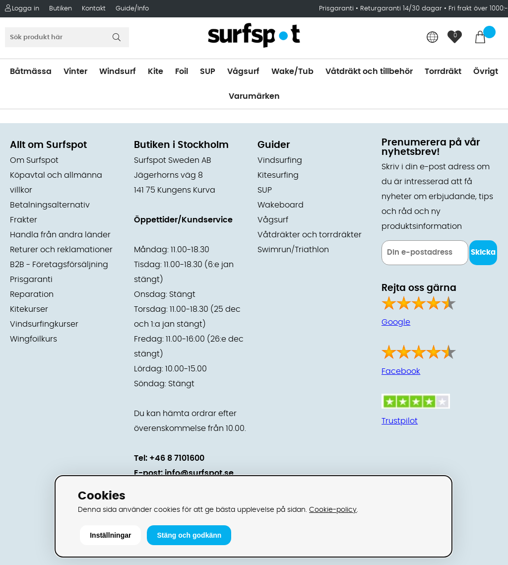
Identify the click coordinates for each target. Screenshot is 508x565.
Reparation (32, 294)
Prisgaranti (337, 8)
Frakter (23, 220)
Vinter (75, 71)
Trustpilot (399, 421)
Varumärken (254, 96)
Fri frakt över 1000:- (478, 8)
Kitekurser (29, 309)
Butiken (60, 8)
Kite (155, 71)
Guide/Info (132, 8)
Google (395, 322)
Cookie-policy (333, 509)
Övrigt (485, 71)
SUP (207, 71)
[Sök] (67, 37)
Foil (181, 71)
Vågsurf (243, 71)
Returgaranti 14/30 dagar (401, 8)
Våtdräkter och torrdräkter (309, 235)
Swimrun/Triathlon (293, 250)
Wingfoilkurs (33, 339)
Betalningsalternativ (50, 205)
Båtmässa (31, 71)
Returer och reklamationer (61, 250)
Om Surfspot (34, 160)
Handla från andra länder (60, 235)
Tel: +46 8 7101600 (169, 458)
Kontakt (94, 8)
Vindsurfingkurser (44, 324)
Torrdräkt (443, 71)
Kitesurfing (278, 175)
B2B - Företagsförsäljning (59, 265)
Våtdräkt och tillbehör (369, 71)
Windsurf (117, 71)
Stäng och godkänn (189, 535)
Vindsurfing (279, 160)
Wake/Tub (292, 71)
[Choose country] (433, 38)
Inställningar (110, 535)
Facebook (400, 371)
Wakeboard (280, 205)
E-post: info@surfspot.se (184, 473)
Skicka (483, 252)
